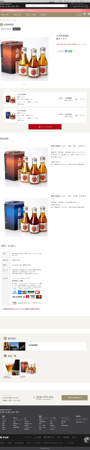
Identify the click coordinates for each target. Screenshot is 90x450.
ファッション (53, 419)
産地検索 (27, 425)
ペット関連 (52, 418)
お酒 (4, 20)
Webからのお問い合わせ (74, 398)
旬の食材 (27, 421)
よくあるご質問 (70, 442)
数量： (77, 99)
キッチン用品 (42, 425)
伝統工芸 (52, 429)
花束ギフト (41, 419)
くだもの (4, 419)
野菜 (3, 425)
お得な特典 (82, 1)
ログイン (84, 15)
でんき (76, 1)
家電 (40, 423)
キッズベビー (53, 427)
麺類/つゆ (15, 418)
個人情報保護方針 (19, 442)
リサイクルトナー (65, 418)
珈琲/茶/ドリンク (17, 423)
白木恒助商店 (9, 24)
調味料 (14, 425)
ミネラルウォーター (18, 419)
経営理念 (10, 442)
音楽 (51, 421)
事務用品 (52, 425)
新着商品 (43, 14)
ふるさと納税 (59, 1)
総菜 (26, 419)
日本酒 (7, 20)
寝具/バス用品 (42, 427)
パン (14, 429)
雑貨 (40, 429)
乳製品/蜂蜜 (16, 427)
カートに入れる (46, 127)
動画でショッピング (44, 418)
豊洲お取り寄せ (28, 423)
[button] (25, 84)
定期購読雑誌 (42, 421)
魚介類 (3, 421)
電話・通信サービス (68, 1)
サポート (88, 1)
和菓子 (3, 429)
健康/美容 (27, 429)
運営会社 (2, 442)
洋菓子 (3, 427)
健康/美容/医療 (64, 425)
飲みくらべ (17, 29)
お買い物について (80, 422)
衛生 (62, 423)
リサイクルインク (65, 419)
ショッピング (51, 1)
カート (89, 15)
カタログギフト (28, 427)
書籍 (51, 423)
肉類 (3, 423)
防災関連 (63, 421)
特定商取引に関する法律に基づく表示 (53, 442)
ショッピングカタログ (82, 419)
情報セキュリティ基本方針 (33, 442)
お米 (3, 418)
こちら (22, 104)
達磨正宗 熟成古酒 (6, 29)
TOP (1, 20)
